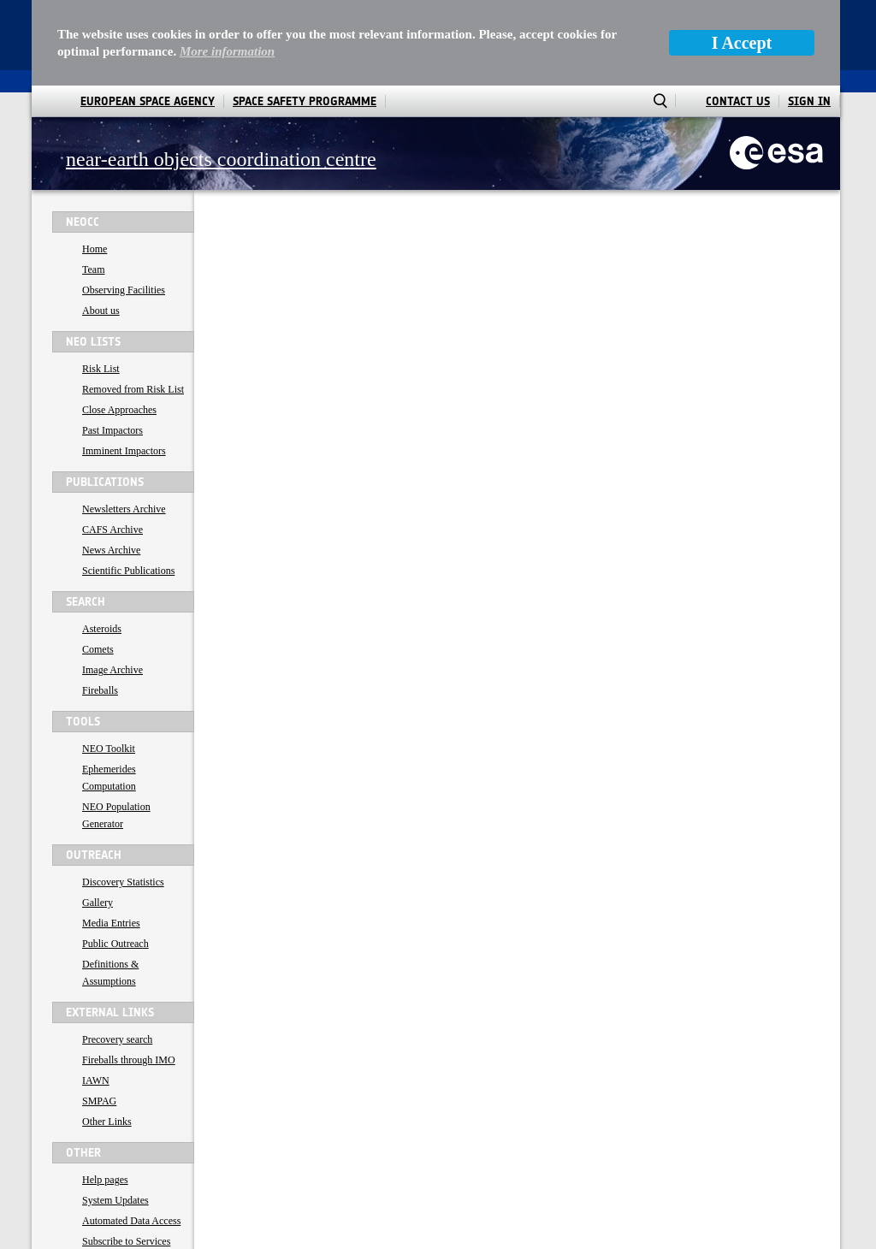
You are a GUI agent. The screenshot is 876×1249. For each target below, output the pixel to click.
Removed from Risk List (133, 304)
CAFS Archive (112, 444)
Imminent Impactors (124, 365)
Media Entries (111, 838)
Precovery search (117, 954)
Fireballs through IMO (128, 974)
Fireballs (100, 605)
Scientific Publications (128, 485)
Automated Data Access (131, 1135)
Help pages (105, 1094)
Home (94, 163)
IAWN (96, 995)
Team (93, 184)
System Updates (115, 1115)
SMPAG (99, 1015)
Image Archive (112, 584)
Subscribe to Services (126, 1156)
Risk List (101, 283)
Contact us (104, 1176)
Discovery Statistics (123, 796)
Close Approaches (119, 324)
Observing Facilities (123, 204)
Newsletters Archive (124, 423)
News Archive (111, 465)
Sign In (809, 16)
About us (101, 225)
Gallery (97, 817)
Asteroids (101, 543)
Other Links (107, 1036)
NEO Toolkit (108, 663)
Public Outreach (115, 858)
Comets (98, 564)
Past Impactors (112, 345)
